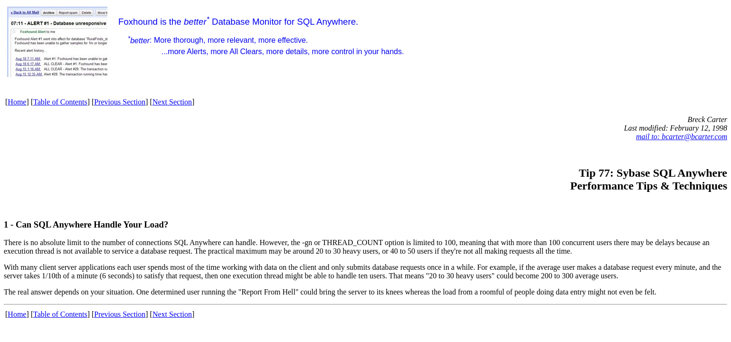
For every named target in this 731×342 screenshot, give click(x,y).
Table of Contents (60, 102)
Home (17, 102)
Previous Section (119, 102)
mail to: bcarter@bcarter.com (681, 137)
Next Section (172, 102)
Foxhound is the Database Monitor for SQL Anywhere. (261, 36)
